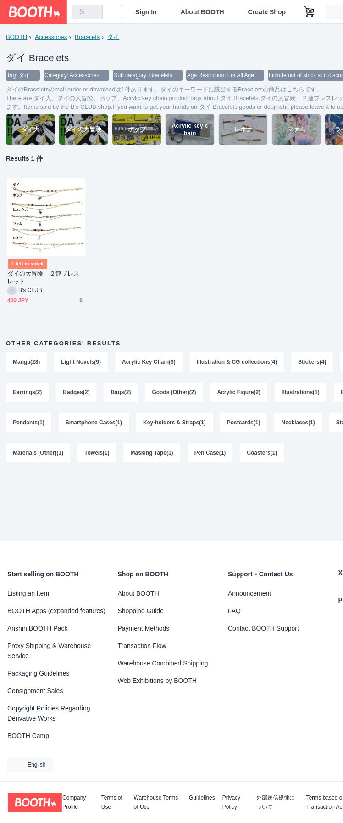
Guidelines (202, 798)
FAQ (234, 610)
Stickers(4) (312, 362)
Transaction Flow (142, 645)
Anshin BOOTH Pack (37, 628)
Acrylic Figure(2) (238, 392)
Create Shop (267, 12)
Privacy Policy (231, 802)
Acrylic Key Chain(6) (149, 362)
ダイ (113, 37)
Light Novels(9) (81, 362)
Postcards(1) (243, 422)
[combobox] (87, 12)
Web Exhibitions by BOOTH (157, 680)
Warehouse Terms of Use (156, 802)
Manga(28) (26, 362)
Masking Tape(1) (151, 453)
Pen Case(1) (210, 453)
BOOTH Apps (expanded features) (56, 610)
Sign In (146, 12)
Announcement (249, 593)
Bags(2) (121, 392)
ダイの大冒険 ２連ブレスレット (43, 277)
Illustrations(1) (301, 392)
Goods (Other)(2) (174, 392)
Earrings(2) (27, 392)
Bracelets (87, 37)
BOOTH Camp (28, 735)
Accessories (51, 37)
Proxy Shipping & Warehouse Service (49, 651)
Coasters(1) (262, 453)
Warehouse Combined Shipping (163, 663)
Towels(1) (96, 453)
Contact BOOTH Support (263, 628)
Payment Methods (144, 628)
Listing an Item (28, 593)
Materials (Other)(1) (38, 453)
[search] (93, 12)
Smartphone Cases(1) (94, 422)
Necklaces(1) (298, 422)
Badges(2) (76, 392)
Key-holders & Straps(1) (174, 422)
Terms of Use (111, 802)
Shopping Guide (141, 610)
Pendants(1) (28, 422)
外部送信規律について (275, 802)
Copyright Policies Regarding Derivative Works (48, 713)
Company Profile (74, 802)
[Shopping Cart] (309, 12)
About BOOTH (202, 12)
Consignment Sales (35, 690)
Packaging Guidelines (38, 673)
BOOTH (16, 37)
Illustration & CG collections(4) (237, 362)
